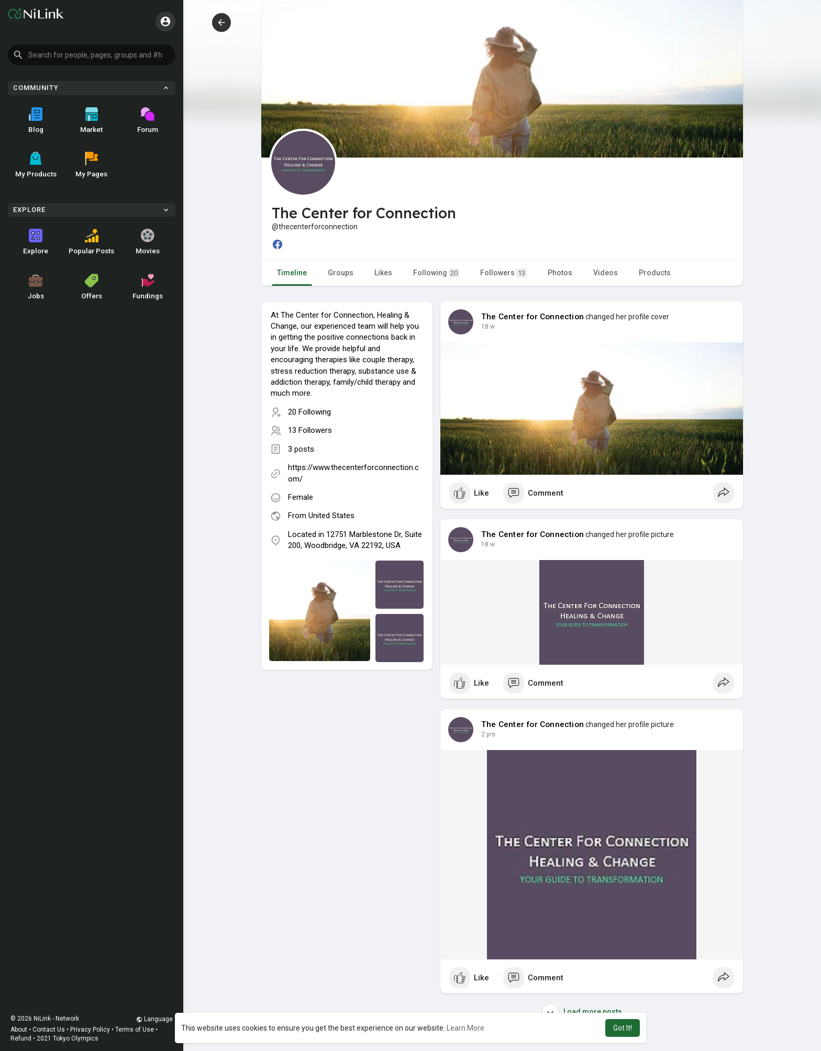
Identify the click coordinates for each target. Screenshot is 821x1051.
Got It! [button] (622, 1028)
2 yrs (488, 734)
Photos (560, 273)
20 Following (309, 412)
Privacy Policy (90, 1029)
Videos (605, 273)
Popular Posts (91, 242)
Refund (20, 1038)
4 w (486, 326)
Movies (148, 242)
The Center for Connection (532, 316)
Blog (35, 120)
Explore (35, 242)
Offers (91, 287)
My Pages (91, 165)
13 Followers (310, 430)
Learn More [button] (465, 1028)
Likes (383, 273)
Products (655, 273)
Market (91, 120)
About (18, 1029)
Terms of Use (134, 1029)
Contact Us (48, 1029)
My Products (36, 165)
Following (436, 273)
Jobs (36, 287)
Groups (340, 273)
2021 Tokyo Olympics (67, 1038)
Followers (503, 273)
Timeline (292, 273)
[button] (91, 54)
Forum (147, 120)
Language (154, 1019)
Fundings (147, 287)
